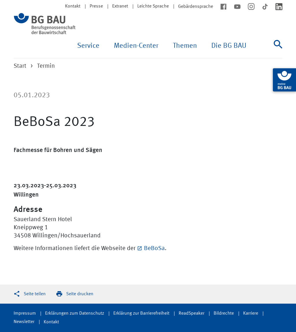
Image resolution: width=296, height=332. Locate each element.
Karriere (250, 313)
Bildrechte (224, 313)
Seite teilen (35, 294)
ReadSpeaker (191, 313)
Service (88, 46)
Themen (185, 46)
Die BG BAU (228, 46)
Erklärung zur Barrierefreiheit (141, 313)
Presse (96, 6)
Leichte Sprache (153, 6)
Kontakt (51, 322)
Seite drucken (79, 294)
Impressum (25, 313)
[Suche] (278, 49)
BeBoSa (154, 248)
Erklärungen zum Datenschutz (74, 313)
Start (20, 66)
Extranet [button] (120, 6)
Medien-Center (136, 46)
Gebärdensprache (195, 6)
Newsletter (24, 322)
